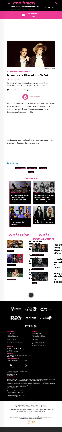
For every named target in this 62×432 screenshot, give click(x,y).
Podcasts (36, 7)
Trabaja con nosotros (37, 335)
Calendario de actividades (39, 336)
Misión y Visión (10, 335)
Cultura (30, 7)
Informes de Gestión (12, 341)
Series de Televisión (38, 254)
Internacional (21, 168)
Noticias (13, 7)
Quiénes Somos (11, 333)
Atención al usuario (37, 333)
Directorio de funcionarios (38, 342)
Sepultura (37, 192)
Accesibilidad (10, 375)
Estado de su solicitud (38, 344)
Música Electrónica (16, 192)
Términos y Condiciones (38, 345)
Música (18, 7)
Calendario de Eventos (17, 9)
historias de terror (38, 268)
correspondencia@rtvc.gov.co (15, 382)
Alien (35, 283)
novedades (43, 168)
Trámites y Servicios (37, 341)
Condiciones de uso (12, 374)
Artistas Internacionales (20, 71)
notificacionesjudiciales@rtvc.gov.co (16, 392)
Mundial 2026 (12, 265)
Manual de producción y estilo (15, 342)
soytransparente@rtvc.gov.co (15, 396)
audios (31, 172)
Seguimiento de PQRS (31, 385)
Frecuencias (31, 9)
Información (32, 168)
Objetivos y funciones (12, 336)
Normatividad (10, 338)
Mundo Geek (24, 7)
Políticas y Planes (11, 339)
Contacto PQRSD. (45, 382)
